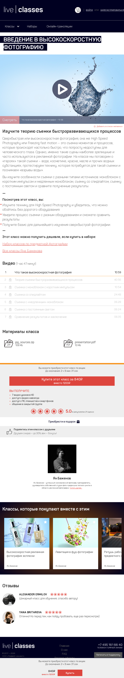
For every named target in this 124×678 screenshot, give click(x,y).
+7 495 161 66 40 (110, 645)
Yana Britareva (30, 612)
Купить (70, 673)
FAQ (64, 653)
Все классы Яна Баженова (22, 251)
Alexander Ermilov (33, 594)
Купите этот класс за (62, 381)
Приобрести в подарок (62, 421)
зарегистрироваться (112, 10)
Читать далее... (76, 488)
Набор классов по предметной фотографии (34, 244)
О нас (64, 649)
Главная (64, 645)
